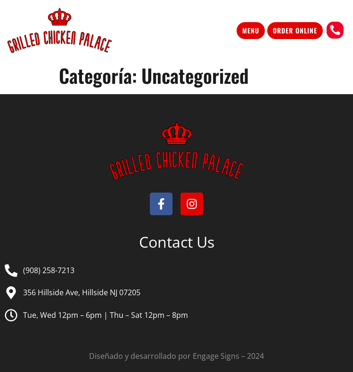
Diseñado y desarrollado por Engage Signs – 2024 (176, 356)
